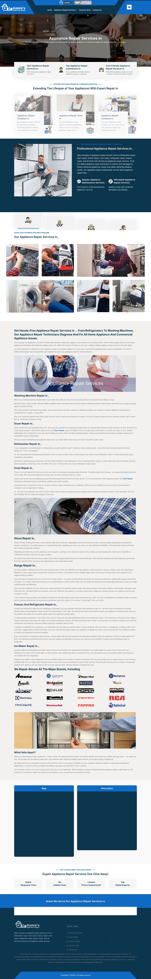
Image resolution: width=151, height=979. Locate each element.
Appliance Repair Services (65, 10)
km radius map (44, 822)
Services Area (84, 10)
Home (49, 10)
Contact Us (97, 10)
